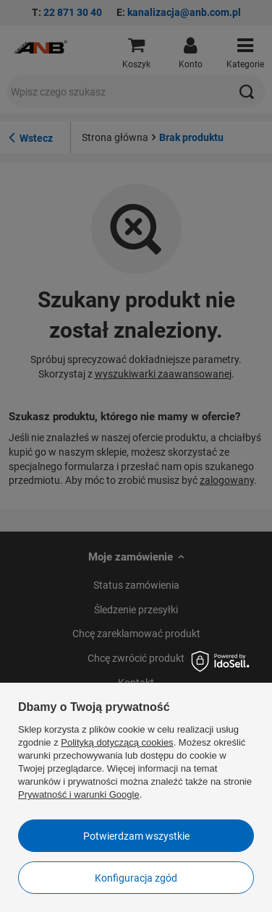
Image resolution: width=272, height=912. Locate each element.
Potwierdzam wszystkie (136, 836)
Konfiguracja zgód (136, 878)
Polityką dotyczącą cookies (117, 742)
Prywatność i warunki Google (79, 794)
